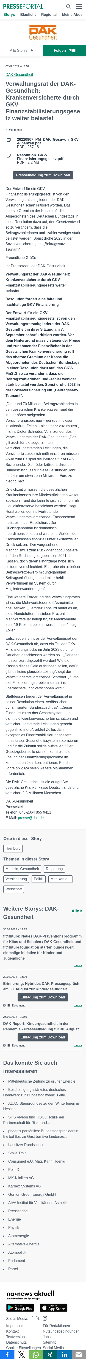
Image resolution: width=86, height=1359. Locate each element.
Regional (49, 15)
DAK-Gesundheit (19, 75)
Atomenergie (18, 1236)
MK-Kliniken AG (21, 1178)
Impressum (15, 1326)
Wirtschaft (14, 889)
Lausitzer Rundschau (25, 1145)
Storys (9, 15)
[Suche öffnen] (68, 7)
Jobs (47, 1337)
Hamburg (13, 848)
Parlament (16, 1261)
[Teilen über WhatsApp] (36, 1354)
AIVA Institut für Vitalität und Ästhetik (37, 1203)
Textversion (15, 1337)
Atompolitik (17, 1252)
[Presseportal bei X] (36, 1319)
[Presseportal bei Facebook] (30, 1319)
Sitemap (49, 1342)
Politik (39, 879)
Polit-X (13, 1170)
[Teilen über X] (21, 1354)
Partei (13, 1269)
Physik (13, 1228)
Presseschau (19, 1211)
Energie (14, 1219)
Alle (77, 911)
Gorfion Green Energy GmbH (32, 1194)
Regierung (54, 869)
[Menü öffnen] (79, 7)
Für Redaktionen (56, 1326)
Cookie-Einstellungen (23, 1348)
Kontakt (12, 1331)
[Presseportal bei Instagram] (43, 1318)
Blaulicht (28, 15)
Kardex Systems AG (24, 1186)
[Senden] (79, 1354)
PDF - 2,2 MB (40, 158)
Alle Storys (21, 50)
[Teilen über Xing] (50, 1354)
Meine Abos (72, 15)
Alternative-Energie (23, 1244)
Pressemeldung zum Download (43, 175)
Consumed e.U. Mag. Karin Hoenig (36, 1161)
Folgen (64, 50)
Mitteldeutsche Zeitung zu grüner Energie (41, 1081)
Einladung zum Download (42, 997)
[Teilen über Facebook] (7, 1354)
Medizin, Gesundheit (22, 869)
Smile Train (17, 1153)
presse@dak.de (31, 818)
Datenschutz (16, 1342)
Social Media (53, 1348)
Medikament (60, 879)
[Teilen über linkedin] (64, 1354)
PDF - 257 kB (48, 143)
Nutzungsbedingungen (61, 1331)
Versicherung (16, 879)
